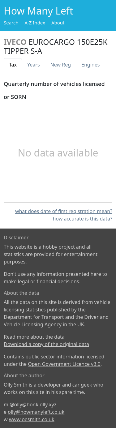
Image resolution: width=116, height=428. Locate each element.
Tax (13, 64)
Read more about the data (34, 336)
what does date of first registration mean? (63, 211)
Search (11, 22)
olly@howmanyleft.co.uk (36, 412)
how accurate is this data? (82, 218)
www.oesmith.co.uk (31, 419)
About (58, 22)
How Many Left (38, 10)
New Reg (60, 64)
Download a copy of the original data (46, 344)
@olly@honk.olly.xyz (33, 404)
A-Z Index (34, 22)
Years (33, 64)
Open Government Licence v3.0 (64, 364)
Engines (90, 64)
